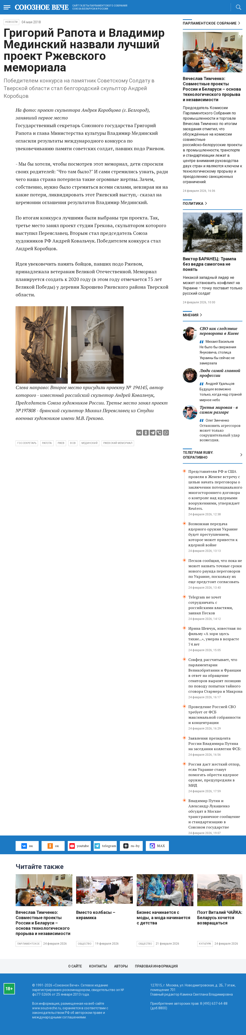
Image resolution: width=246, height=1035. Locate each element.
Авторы (121, 966)
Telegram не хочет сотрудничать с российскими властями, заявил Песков (210, 605)
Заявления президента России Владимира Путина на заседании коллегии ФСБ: (214, 743)
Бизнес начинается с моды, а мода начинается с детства (163, 917)
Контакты (98, 966)
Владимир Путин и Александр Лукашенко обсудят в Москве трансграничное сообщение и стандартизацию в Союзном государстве (214, 814)
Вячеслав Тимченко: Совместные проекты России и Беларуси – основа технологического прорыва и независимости (212, 89)
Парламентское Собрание (210, 23)
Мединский (89, 443)
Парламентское (28, 943)
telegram (105, 845)
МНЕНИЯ (190, 315)
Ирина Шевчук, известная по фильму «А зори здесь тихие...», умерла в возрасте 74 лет (214, 636)
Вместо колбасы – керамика (95, 915)
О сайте (75, 966)
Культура (205, 943)
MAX (157, 845)
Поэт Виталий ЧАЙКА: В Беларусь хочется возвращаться (221, 917)
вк (27, 845)
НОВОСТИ (11, 22)
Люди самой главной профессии (220, 373)
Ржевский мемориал (117, 443)
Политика (193, 203)
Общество (85, 943)
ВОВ (73, 443)
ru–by (131, 845)
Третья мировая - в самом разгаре (219, 410)
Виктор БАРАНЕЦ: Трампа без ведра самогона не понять (209, 264)
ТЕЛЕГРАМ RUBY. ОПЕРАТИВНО (198, 455)
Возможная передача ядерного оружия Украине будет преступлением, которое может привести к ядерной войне (213, 534)
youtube (79, 845)
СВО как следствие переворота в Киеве (219, 331)
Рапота (47, 443)
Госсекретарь (26, 443)
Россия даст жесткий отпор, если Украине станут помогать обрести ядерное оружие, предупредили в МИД (214, 774)
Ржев (61, 443)
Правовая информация (156, 966)
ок (53, 845)
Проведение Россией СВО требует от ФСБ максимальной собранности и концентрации (214, 714)
